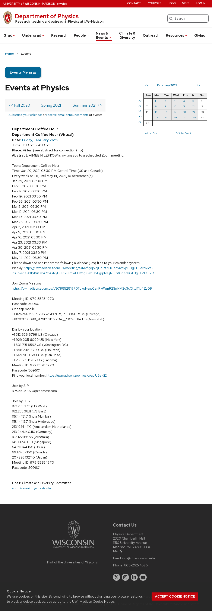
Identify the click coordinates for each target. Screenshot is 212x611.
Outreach (151, 35)
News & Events (103, 35)
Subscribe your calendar (25, 115)
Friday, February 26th (40, 140)
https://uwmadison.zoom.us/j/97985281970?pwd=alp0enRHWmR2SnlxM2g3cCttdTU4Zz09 (82, 288)
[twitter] (116, 577)
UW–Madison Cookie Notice (93, 601)
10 (175, 106)
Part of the (73, 562)
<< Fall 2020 (19, 105)
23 (166, 117)
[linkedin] (134, 577)
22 (156, 117)
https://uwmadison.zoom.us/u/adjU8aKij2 (77, 375)
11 (184, 106)
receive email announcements (67, 115)
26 (194, 117)
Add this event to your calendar (31, 488)
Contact (134, 3)
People (81, 35)
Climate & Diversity (127, 35)
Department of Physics (47, 16)
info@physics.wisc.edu (138, 558)
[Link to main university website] (73, 549)
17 (175, 112)
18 (184, 112)
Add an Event (152, 133)
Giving (199, 35)
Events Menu (23, 72)
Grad (9, 35)
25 (185, 117)
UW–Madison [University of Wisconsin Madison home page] (29, 4)
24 (175, 117)
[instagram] (125, 577)
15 (156, 112)
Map (118, 551)
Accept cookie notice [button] (175, 596)
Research (59, 35)
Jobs (172, 3)
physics (62, 4)
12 (193, 106)
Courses (154, 3)
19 (194, 112)
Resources (177, 35)
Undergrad (33, 35)
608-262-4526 (136, 565)
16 (166, 112)
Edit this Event (183, 133)
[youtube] (143, 577)
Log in (200, 3)
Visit (185, 3)
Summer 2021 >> (87, 105)
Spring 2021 (51, 105)
